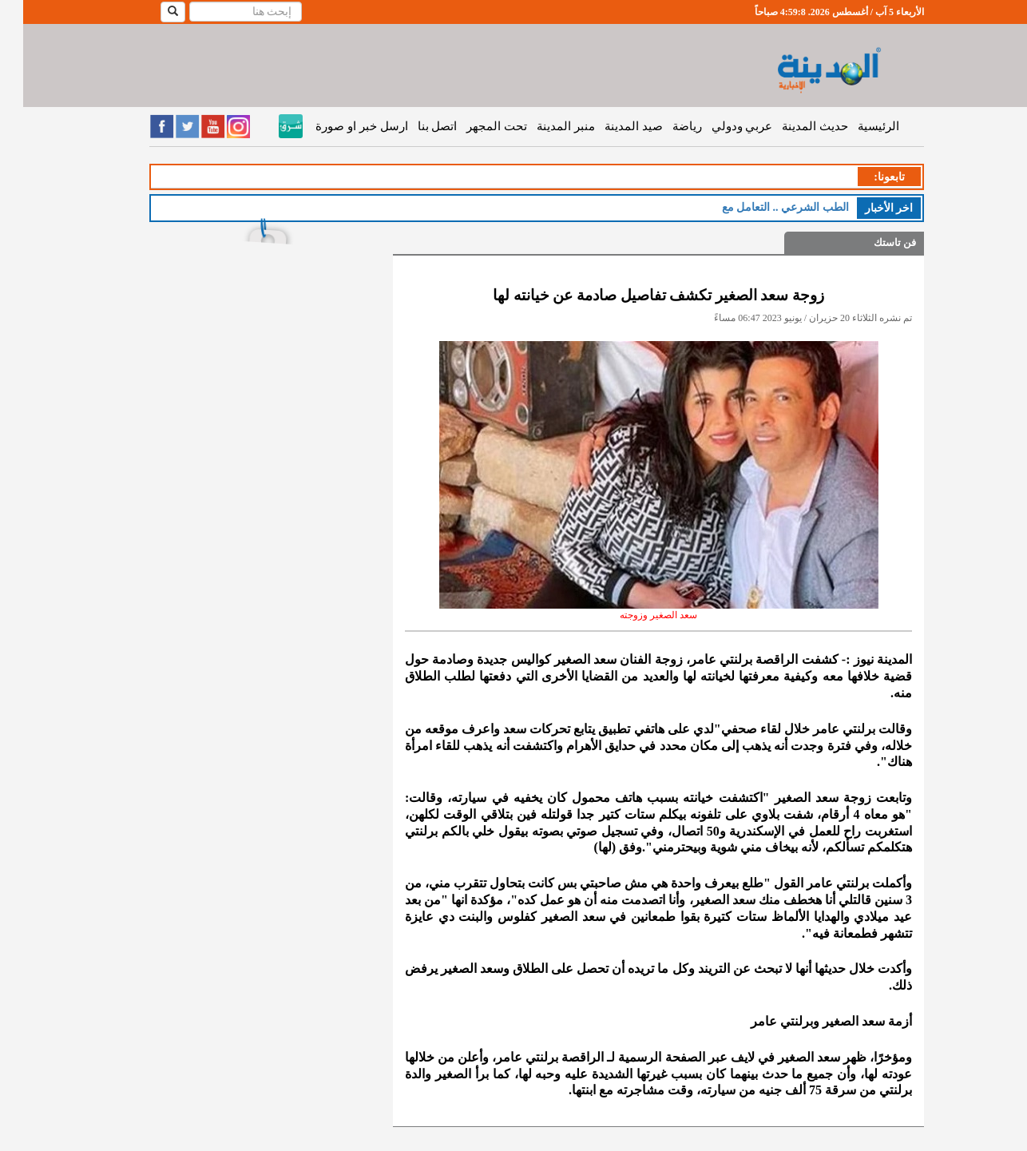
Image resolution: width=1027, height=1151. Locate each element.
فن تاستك (872, 242)
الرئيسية (855, 126)
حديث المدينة (792, 126)
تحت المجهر (473, 126)
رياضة (664, 126)
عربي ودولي (719, 126)
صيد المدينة (610, 126)
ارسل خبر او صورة (338, 126)
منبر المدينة (543, 126)
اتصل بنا (414, 126)
